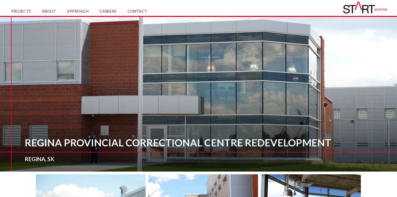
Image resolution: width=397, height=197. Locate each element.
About (49, 11)
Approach (78, 11)
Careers (108, 11)
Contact (137, 11)
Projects (21, 11)
